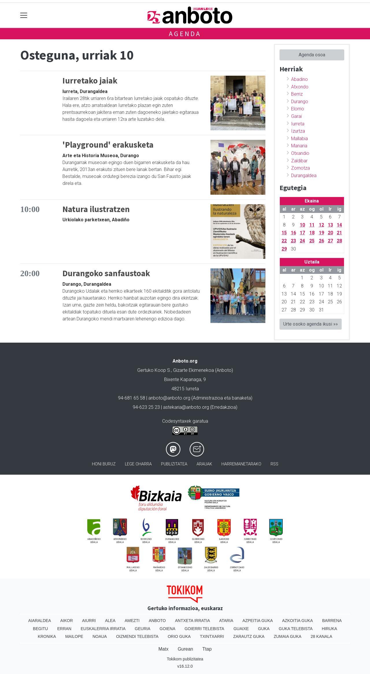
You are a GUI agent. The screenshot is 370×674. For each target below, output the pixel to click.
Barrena (332, 620)
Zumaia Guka (287, 636)
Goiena (167, 628)
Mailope (74, 636)
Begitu (40, 628)
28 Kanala (321, 636)
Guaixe (241, 628)
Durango (299, 101)
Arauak (204, 464)
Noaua (99, 636)
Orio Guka (179, 636)
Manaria (299, 145)
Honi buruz (104, 464)
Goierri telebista (204, 628)
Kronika (47, 636)
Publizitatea (174, 464)
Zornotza (300, 168)
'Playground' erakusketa (107, 145)
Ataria (226, 620)
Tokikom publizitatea (185, 659)
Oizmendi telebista (137, 636)
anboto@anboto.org (169, 398)
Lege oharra (138, 464)
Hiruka (329, 628)
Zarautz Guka (248, 636)
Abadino (299, 79)
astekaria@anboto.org (186, 407)
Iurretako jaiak (89, 80)
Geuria (142, 628)
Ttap (207, 649)
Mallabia (299, 138)
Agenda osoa (312, 54)
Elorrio (297, 109)
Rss (274, 464)
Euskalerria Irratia (103, 628)
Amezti (132, 620)
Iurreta (297, 124)
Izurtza (298, 131)
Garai (296, 116)
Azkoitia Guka (297, 620)
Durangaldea (304, 175)
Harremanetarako (241, 464)
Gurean (185, 649)
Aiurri (89, 620)
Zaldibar (299, 161)
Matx (163, 649)
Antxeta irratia (192, 620)
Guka (264, 628)
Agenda (185, 33)
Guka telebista (295, 628)
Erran (64, 628)
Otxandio (300, 153)
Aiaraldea (39, 620)
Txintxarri (212, 636)
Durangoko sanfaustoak (106, 273)
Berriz (297, 94)
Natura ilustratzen (96, 209)
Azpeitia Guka (258, 620)
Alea (110, 620)
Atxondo (299, 87)
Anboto (157, 620)
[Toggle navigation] (24, 15)
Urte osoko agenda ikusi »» (310, 324)
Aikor (66, 620)
